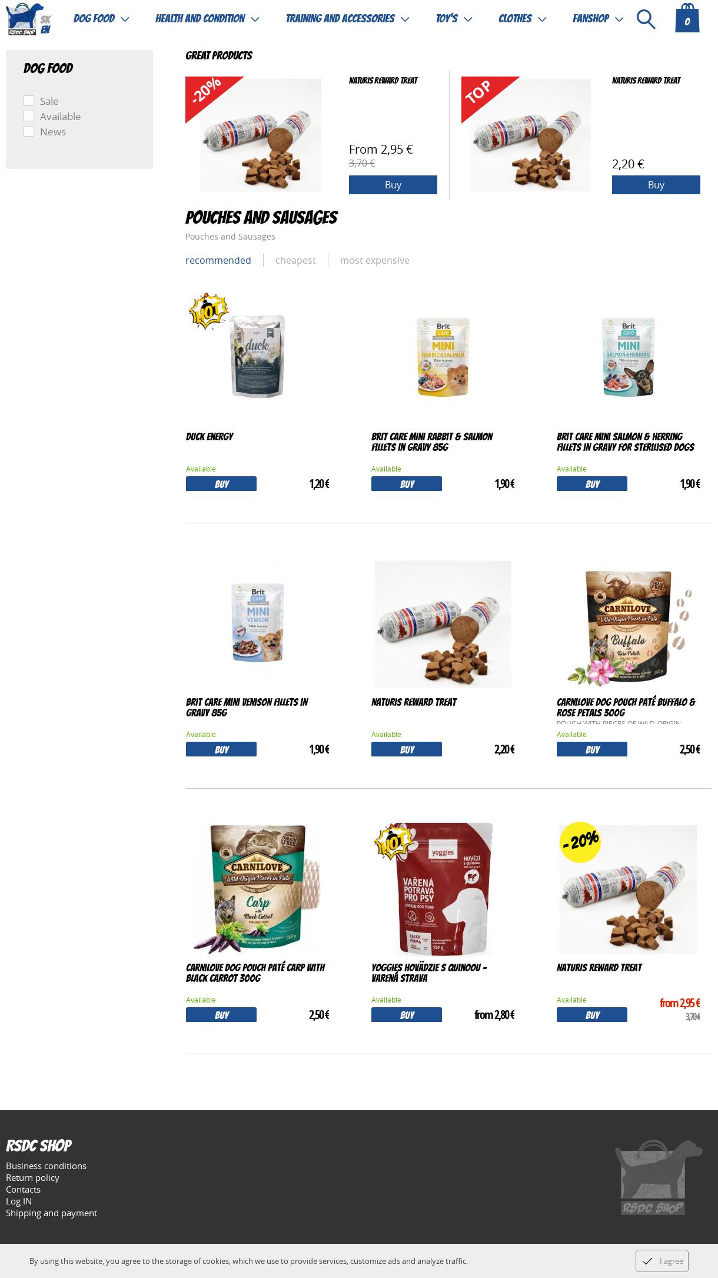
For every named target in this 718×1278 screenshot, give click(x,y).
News (53, 131)
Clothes (514, 19)
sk (44, 21)
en (45, 31)
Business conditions (46, 1165)
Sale (49, 101)
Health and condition (199, 19)
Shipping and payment (51, 1213)
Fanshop (591, 19)
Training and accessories (339, 19)
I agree (671, 1261)
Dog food (94, 19)
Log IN (19, 1201)
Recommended (218, 260)
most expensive (375, 260)
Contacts (23, 1189)
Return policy (32, 1177)
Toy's (446, 19)
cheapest (295, 260)
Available (60, 116)
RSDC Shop (38, 1148)
